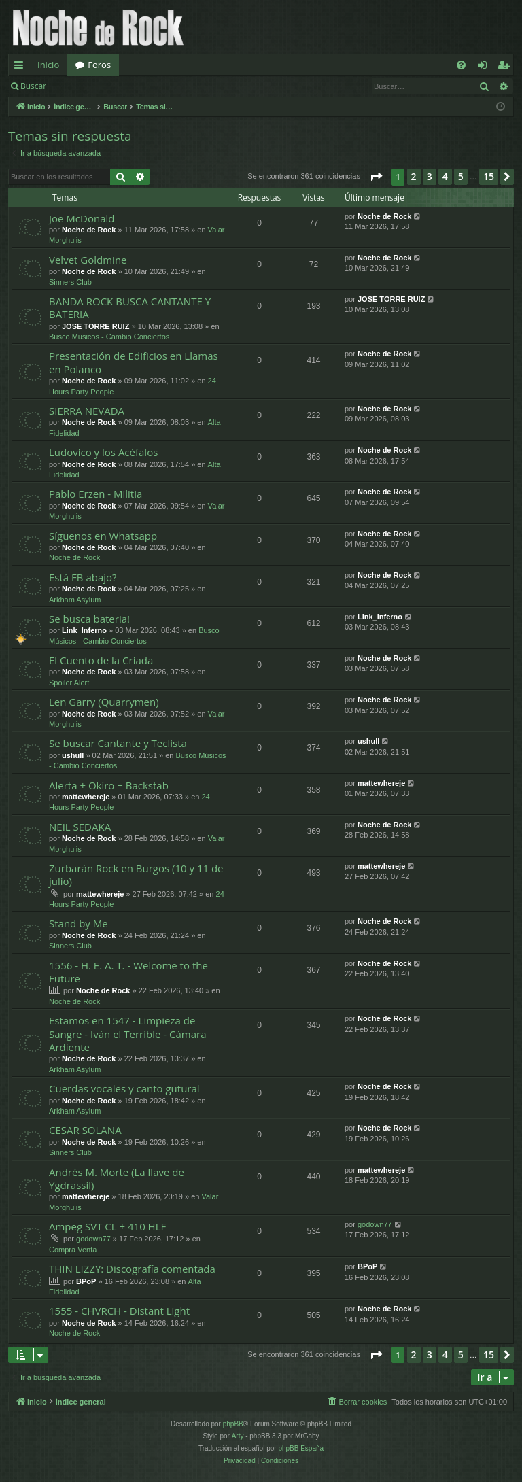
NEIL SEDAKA (80, 826)
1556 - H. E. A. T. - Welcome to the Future (128, 972)
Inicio (48, 64)
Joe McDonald (81, 218)
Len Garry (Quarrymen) (104, 701)
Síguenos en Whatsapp (103, 535)
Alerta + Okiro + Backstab (109, 785)
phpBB (233, 1424)
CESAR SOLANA (85, 1130)
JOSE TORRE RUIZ (95, 326)
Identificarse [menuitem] (485, 67)
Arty (238, 1436)
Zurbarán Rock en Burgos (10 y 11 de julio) (136, 874)
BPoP (86, 1281)
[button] (376, 177)
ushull (73, 755)
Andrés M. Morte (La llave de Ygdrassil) (116, 1178)
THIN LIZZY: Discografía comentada (132, 1268)
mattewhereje (85, 797)
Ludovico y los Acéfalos (103, 452)
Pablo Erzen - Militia (95, 493)
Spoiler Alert (69, 682)
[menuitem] (461, 65)
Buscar (33, 86)
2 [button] (414, 176)
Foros (99, 64)
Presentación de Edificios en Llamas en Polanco (133, 362)
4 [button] (445, 176)
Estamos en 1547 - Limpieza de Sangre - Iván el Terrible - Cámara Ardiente (128, 1034)
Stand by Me (78, 923)
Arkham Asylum (75, 600)
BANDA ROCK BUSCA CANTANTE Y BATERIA (130, 307)
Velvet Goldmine (88, 259)
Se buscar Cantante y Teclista (118, 743)
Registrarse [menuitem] (506, 67)
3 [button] (429, 176)
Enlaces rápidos (21, 67)
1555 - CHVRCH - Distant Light (119, 1310)
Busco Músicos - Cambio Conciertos (109, 336)
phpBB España (301, 1448)
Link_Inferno (84, 630)
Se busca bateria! (89, 618)
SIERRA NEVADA (86, 410)
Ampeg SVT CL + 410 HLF (107, 1226)
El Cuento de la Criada (101, 660)
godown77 (93, 1239)
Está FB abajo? (83, 577)
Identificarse (89, 86)
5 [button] (461, 176)
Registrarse (154, 86)
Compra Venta (73, 1249)
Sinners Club (70, 282)
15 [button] (488, 176)
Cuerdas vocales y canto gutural (124, 1088)
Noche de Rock (89, 230)
